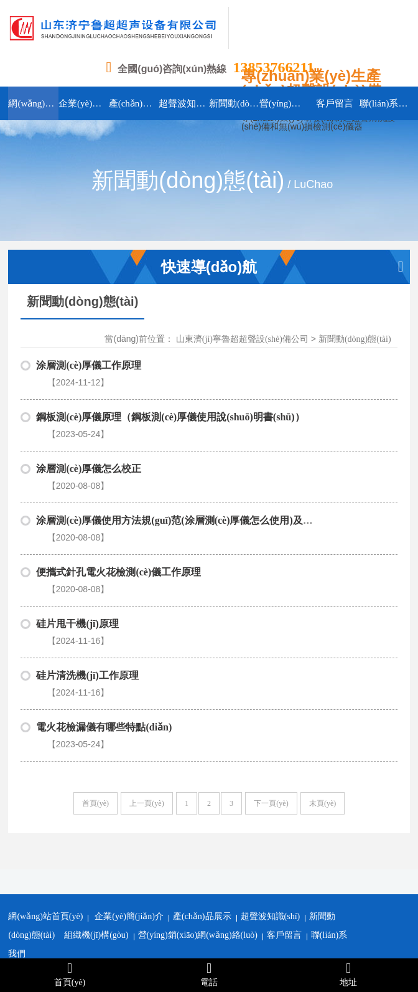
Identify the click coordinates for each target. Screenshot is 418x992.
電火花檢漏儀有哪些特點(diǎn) (104, 617)
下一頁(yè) (271, 678)
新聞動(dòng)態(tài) (354, 339)
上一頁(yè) (146, 678)
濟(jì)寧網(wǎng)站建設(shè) (165, 923)
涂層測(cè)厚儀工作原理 (88, 365)
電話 (209, 974)
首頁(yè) (95, 678)
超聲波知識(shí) (270, 791)
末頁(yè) (322, 678)
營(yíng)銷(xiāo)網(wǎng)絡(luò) (198, 810)
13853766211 (273, 67)
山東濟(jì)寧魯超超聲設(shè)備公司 (242, 339)
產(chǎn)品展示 (202, 791)
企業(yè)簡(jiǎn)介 (129, 791)
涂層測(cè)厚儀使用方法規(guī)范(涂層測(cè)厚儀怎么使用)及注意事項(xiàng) (204, 473)
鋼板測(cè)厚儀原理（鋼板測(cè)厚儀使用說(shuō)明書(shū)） (170, 401)
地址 (348, 974)
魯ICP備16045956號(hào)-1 (276, 904)
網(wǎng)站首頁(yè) (45, 791)
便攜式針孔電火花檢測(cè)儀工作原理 (118, 509)
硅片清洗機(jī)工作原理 (87, 581)
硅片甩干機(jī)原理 (77, 545)
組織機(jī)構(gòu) (96, 810)
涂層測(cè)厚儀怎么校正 (88, 437)
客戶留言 (284, 810)
